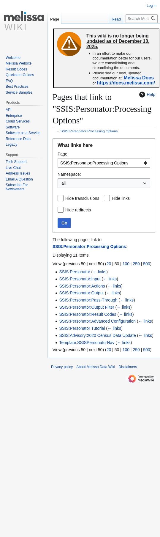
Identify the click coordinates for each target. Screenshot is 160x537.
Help (146, 95)
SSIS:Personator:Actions (82, 286)
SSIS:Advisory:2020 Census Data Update (97, 335)
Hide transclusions (82, 198)
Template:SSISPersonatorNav (86, 342)
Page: (63, 154)
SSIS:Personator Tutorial (82, 328)
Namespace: (69, 174)
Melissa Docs (139, 77)
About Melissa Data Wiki (95, 367)
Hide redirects (78, 210)
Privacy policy (62, 367)
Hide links (121, 198)
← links (99, 271)
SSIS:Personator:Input (79, 279)
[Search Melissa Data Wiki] (142, 18)
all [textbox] (63, 183)
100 (126, 263)
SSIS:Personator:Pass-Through (88, 300)
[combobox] (104, 163)
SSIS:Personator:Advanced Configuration (97, 321)
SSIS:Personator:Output (81, 293)
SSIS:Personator (74, 271)
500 (146, 263)
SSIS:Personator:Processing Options (89, 131)
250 (136, 263)
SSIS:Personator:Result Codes (87, 314)
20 (109, 263)
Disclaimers (127, 367)
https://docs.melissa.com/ (126, 82)
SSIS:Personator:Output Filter (86, 307)
